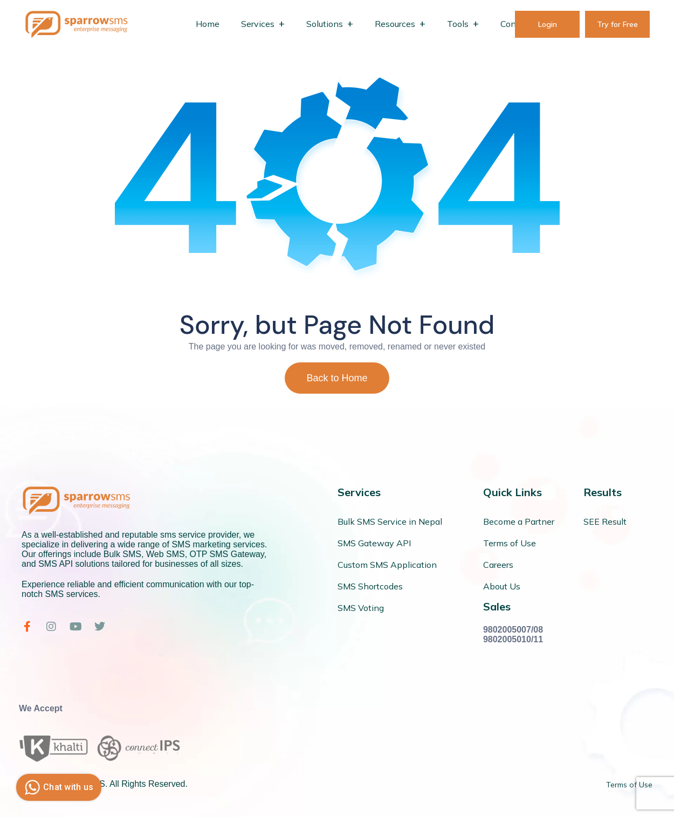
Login (547, 24)
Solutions (324, 23)
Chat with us (57, 787)
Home (207, 23)
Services (257, 23)
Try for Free (617, 24)
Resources (395, 23)
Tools (458, 23)
